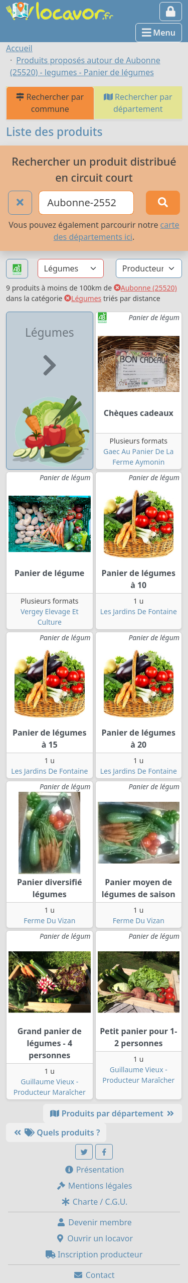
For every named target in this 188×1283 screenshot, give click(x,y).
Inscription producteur (94, 1254)
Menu (158, 32)
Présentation (94, 1169)
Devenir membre (94, 1222)
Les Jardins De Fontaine (138, 611)
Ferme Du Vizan (49, 920)
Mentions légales (94, 1185)
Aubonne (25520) (145, 288)
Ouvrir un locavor (94, 1238)
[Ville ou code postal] (86, 203)
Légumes (82, 298)
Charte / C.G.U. (94, 1201)
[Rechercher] (163, 203)
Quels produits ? (56, 1132)
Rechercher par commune (50, 102)
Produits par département (112, 1113)
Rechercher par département (138, 102)
